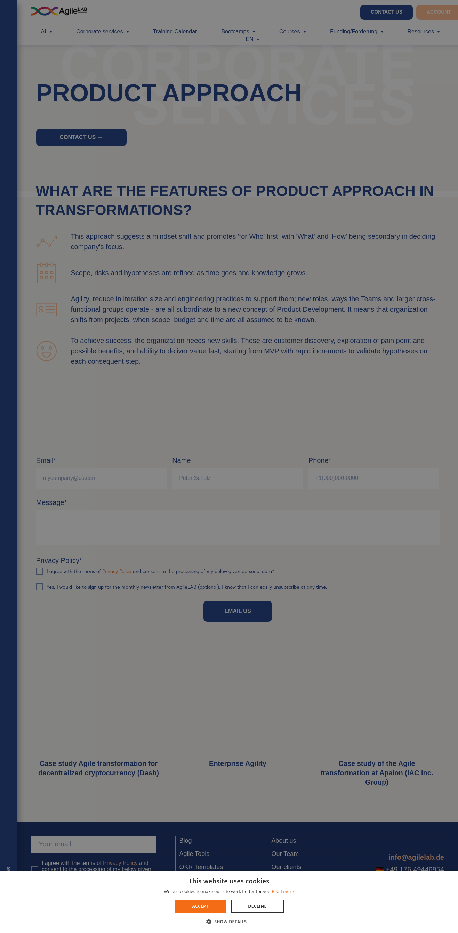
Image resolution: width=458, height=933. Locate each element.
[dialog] (229, 466)
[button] (229, 921)
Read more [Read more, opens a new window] (283, 891)
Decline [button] (257, 906)
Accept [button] (200, 906)
